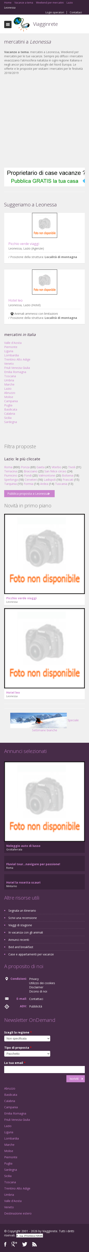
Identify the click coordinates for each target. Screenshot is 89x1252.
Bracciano (30, 471)
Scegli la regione (18, 1032)
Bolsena (67, 475)
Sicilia (8, 418)
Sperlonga (11, 480)
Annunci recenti (18, 940)
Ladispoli (50, 480)
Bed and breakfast (20, 947)
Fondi (28, 475)
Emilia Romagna (15, 372)
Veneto (9, 364)
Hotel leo (15, 300)
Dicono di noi (38, 991)
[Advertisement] (42, 121)
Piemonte (10, 347)
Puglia (8, 405)
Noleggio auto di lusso (23, 846)
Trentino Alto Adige (17, 359)
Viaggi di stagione (20, 925)
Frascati (68, 480)
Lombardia (11, 355)
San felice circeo (55, 471)
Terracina (10, 471)
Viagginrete (45, 23)
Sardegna (10, 422)
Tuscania (61, 484)
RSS (34, 1244)
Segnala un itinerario (22, 910)
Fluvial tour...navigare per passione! (33, 864)
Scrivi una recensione (22, 918)
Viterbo (56, 467)
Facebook (5, 1244)
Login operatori (54, 12)
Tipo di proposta (18, 1048)
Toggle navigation (8, 24)
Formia (28, 484)
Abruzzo (9, 393)
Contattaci (76, 12)
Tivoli (71, 467)
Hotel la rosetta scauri (23, 882)
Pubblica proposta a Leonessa (27, 494)
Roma (8, 467)
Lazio (8, 389)
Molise (8, 397)
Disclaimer (36, 987)
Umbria (9, 380)
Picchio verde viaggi (23, 243)
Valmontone (47, 475)
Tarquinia (10, 484)
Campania (11, 401)
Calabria (9, 414)
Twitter (24, 1244)
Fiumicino (10, 475)
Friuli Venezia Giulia (17, 368)
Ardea (44, 484)
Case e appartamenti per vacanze (31, 954)
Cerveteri (31, 480)
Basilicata (10, 409)
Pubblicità (35, 1006)
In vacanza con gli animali (25, 932)
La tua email (15, 1063)
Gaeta (40, 467)
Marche (9, 384)
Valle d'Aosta (13, 343)
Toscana (10, 376)
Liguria (8, 351)
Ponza (25, 467)
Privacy (34, 979)
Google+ (14, 1244)
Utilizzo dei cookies (42, 983)
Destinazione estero (18, 1213)
